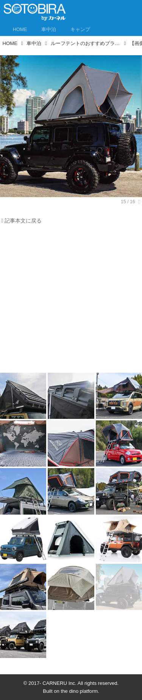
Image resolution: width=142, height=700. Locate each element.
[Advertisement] (71, 301)
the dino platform (79, 691)
